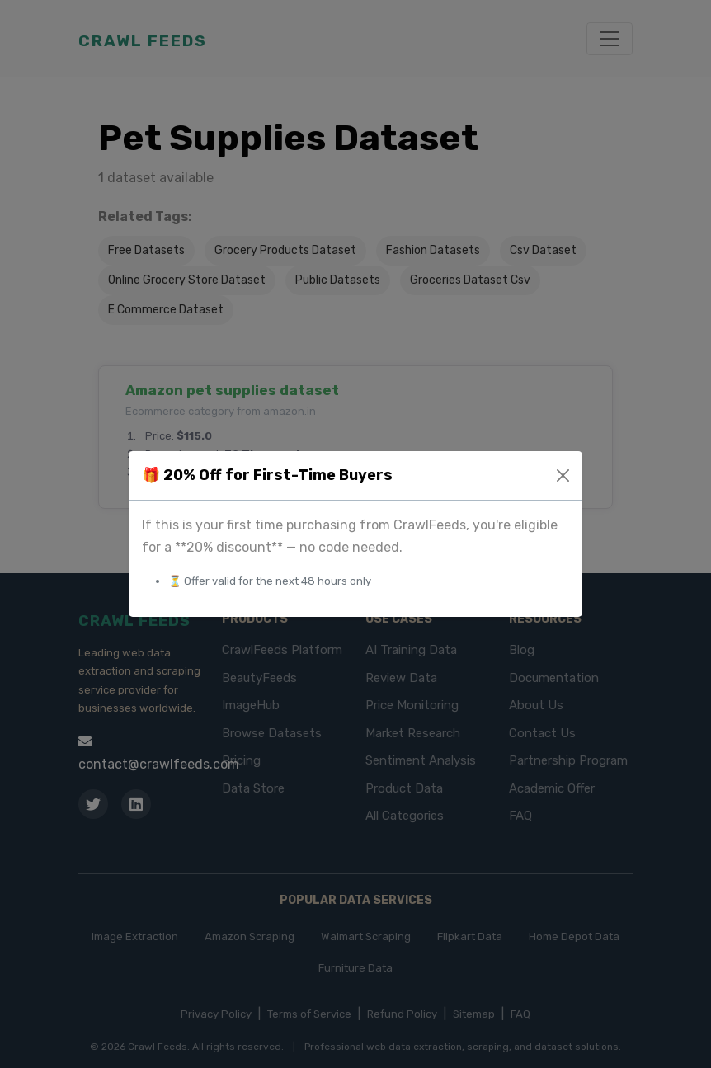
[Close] (563, 475)
